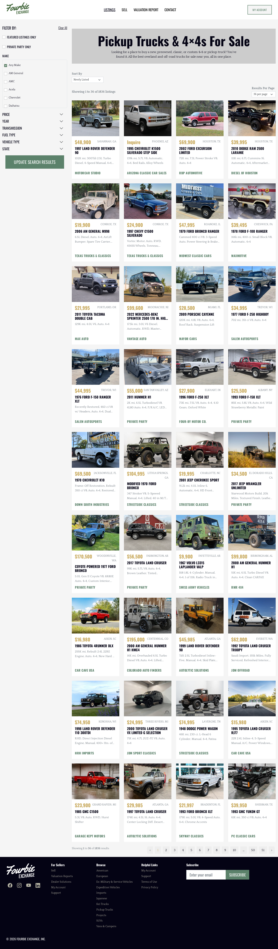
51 (263, 850)
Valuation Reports (62, 876)
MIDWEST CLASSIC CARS (195, 255)
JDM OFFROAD (240, 670)
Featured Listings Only (21, 37)
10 (234, 850)
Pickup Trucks (104, 909)
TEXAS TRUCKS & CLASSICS (93, 255)
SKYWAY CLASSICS (191, 836)
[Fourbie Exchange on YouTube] (28, 885)
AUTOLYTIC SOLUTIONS (194, 670)
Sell (53, 870)
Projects (101, 915)
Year (5, 121)
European (102, 876)
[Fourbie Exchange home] (20, 870)
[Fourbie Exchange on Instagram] (19, 885)
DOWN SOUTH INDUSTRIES (92, 504)
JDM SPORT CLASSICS (141, 753)
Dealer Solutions (61, 881)
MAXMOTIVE (239, 255)
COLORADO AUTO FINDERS (144, 670)
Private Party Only (19, 46)
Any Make (15, 65)
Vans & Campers (106, 926)
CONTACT (170, 9)
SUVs (99, 920)
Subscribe (237, 875)
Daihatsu (14, 105)
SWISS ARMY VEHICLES (194, 587)
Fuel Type (8, 134)
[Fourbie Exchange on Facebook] (10, 885)
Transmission (12, 128)
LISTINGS (109, 9)
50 (253, 850)
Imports (101, 892)
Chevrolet (14, 97)
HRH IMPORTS (84, 753)
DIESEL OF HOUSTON (244, 173)
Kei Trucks (102, 904)
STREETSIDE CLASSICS (141, 504)
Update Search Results (35, 162)
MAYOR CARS (188, 338)
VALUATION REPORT (146, 9)
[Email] (206, 875)
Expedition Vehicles (108, 887)
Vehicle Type (10, 141)
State (5, 148)
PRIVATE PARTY (241, 421)
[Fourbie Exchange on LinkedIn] (38, 885)
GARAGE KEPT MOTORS (90, 836)
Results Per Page (263, 88)
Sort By (77, 73)
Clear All (62, 28)
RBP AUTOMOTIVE (190, 173)
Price (6, 114)
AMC (12, 81)
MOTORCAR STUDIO (88, 173)
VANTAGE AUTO (136, 338)
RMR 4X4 (237, 587)
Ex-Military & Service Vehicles (114, 881)
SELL (124, 9)
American (102, 870)
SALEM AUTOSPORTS (244, 338)
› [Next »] (271, 850)
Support (56, 892)
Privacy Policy (149, 887)
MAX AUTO (81, 338)
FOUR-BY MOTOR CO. (193, 421)
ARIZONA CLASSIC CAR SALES (147, 173)
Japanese (101, 898)
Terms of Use (149, 881)
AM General (16, 73)
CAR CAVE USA (84, 670)
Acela (12, 89)
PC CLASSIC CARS (243, 836)
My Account (260, 10)
